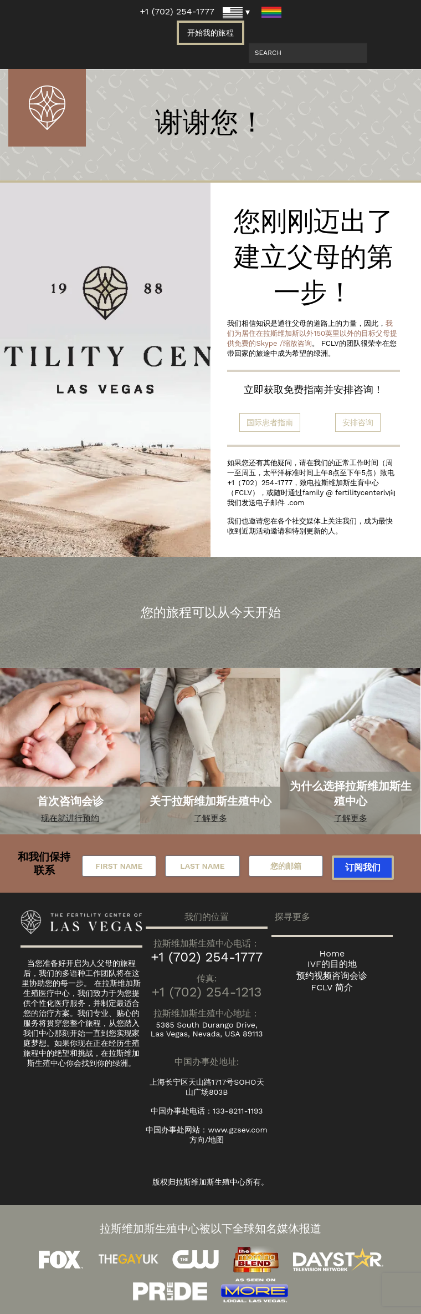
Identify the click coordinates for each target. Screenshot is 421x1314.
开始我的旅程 (210, 32)
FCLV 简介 (332, 987)
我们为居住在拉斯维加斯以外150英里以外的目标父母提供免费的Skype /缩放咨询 (312, 333)
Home (332, 953)
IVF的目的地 (332, 964)
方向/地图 (206, 1139)
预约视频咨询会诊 (331, 975)
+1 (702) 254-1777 (177, 11)
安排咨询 (357, 422)
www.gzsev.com (237, 1129)
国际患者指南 (270, 422)
